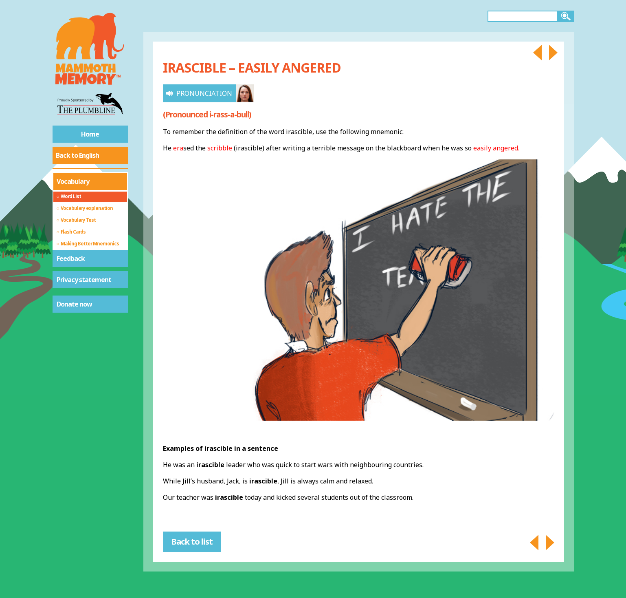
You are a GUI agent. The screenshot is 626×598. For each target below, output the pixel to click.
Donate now (74, 304)
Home (90, 134)
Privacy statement (84, 279)
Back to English (77, 155)
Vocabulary (73, 181)
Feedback (71, 258)
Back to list (192, 541)
